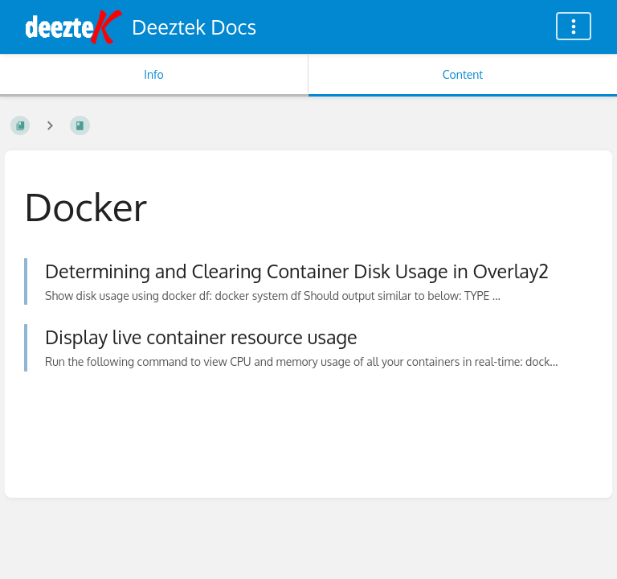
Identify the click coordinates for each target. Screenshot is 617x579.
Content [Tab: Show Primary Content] (463, 74)
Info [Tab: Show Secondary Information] (154, 74)
